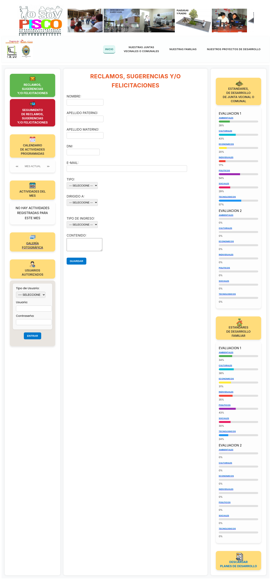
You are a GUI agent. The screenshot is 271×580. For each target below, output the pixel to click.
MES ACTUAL (33, 166)
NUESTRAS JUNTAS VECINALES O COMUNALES (141, 49)
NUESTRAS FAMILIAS (183, 49)
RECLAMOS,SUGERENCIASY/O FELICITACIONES (32, 89)
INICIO (109, 49)
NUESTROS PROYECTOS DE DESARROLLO (234, 49)
